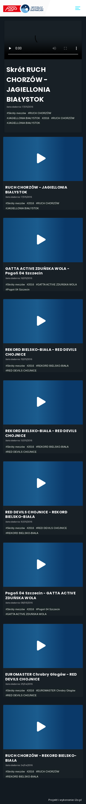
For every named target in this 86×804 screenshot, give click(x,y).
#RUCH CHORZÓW (39, 113)
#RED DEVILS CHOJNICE (21, 370)
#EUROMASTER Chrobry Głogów (55, 690)
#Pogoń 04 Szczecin (18, 289)
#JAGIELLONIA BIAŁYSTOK (23, 118)
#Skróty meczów (16, 113)
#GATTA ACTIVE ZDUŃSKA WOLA (56, 284)
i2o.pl (78, 800)
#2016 (45, 118)
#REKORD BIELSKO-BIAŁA (52, 365)
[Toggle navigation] (78, 8)
